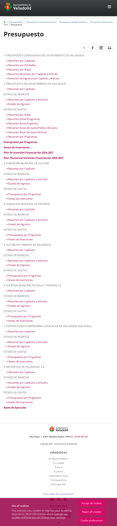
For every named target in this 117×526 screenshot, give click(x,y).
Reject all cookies (91, 511)
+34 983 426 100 (81, 436)
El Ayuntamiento (16, 22)
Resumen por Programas (22, 136)
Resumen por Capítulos (21, 60)
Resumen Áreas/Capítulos (23, 123)
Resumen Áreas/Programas (24, 119)
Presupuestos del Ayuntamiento (73, 22)
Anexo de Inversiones (20, 198)
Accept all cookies (92, 503)
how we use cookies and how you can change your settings (39, 515)
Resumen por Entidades (22, 65)
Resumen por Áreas (19, 69)
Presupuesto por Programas (24, 194)
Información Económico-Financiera (41, 22)
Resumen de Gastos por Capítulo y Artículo (33, 74)
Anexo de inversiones (20, 320)
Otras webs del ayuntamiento (58, 494)
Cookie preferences (92, 520)
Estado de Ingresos (19, 104)
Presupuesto (16, 24)
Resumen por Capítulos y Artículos (28, 99)
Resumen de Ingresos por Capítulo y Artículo (33, 78)
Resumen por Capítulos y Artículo (27, 301)
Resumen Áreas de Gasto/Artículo (27, 132)
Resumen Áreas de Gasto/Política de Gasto (32, 128)
